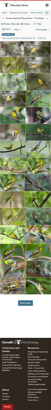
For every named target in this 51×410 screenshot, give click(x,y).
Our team (6, 396)
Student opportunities (36, 384)
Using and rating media (37, 360)
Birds (4, 13)
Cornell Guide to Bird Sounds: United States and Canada (11, 357)
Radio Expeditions (9, 362)
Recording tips (33, 357)
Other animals (37, 13)
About (5, 390)
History (5, 394)
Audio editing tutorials (37, 371)
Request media (34, 362)
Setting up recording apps (38, 374)
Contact (5, 399)
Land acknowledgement (37, 389)
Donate (7, 407)
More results (25, 303)
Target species (33, 365)
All (47, 13)
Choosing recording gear (38, 377)
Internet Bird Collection (11, 365)
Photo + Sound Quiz (36, 368)
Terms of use (33, 400)
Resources (33, 348)
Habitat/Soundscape (19, 13)
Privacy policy (33, 397)
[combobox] (25, 18)
